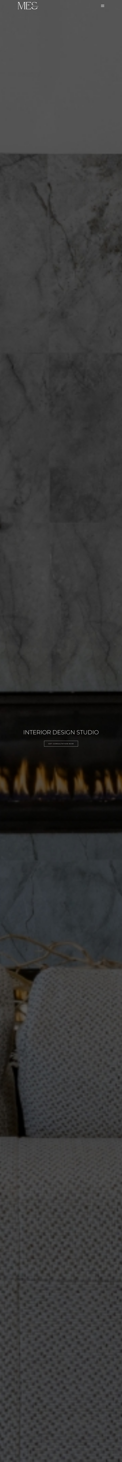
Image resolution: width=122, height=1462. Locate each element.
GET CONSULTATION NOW (61, 744)
